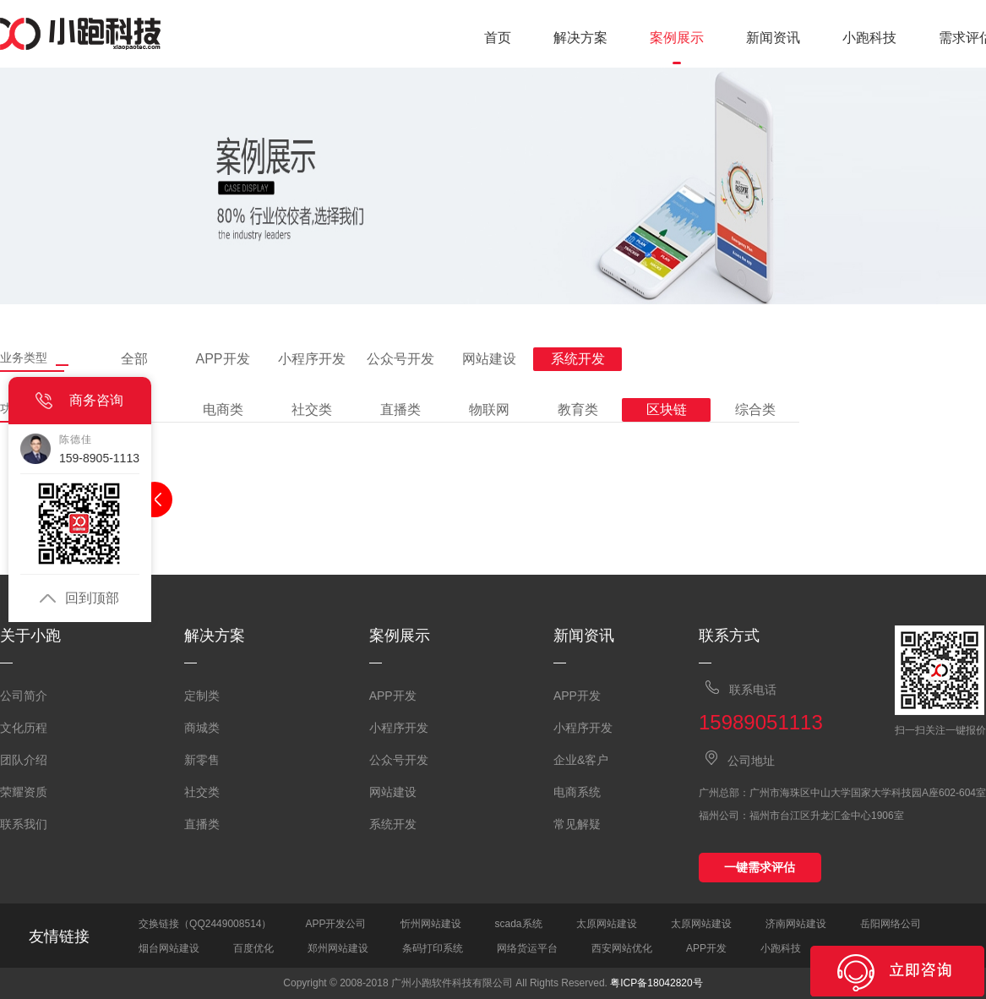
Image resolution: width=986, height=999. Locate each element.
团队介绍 (23, 760)
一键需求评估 (759, 867)
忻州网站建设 (430, 924)
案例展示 (677, 37)
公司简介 (23, 695)
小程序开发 (398, 727)
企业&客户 (580, 760)
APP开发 (393, 695)
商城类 (202, 727)
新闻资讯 (773, 37)
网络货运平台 (527, 948)
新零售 (202, 760)
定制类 (202, 695)
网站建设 (393, 792)
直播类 (202, 824)
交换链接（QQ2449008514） (205, 924)
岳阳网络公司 (890, 924)
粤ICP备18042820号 (656, 983)
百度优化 (253, 948)
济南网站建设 (795, 924)
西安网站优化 (621, 948)
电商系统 (577, 792)
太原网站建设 (606, 924)
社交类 (202, 792)
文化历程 (23, 727)
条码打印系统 (432, 948)
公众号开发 (398, 760)
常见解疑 (577, 824)
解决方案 (580, 37)
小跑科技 (869, 37)
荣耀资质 (23, 792)
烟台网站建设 (169, 948)
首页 (497, 37)
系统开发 (393, 824)
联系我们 (23, 824)
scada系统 (518, 924)
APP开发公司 (335, 924)
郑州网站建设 (338, 948)
